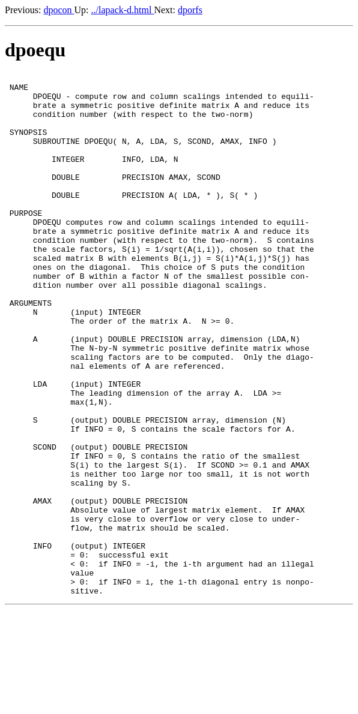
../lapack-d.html (122, 10)
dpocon (58, 10)
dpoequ (35, 50)
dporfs (190, 10)
